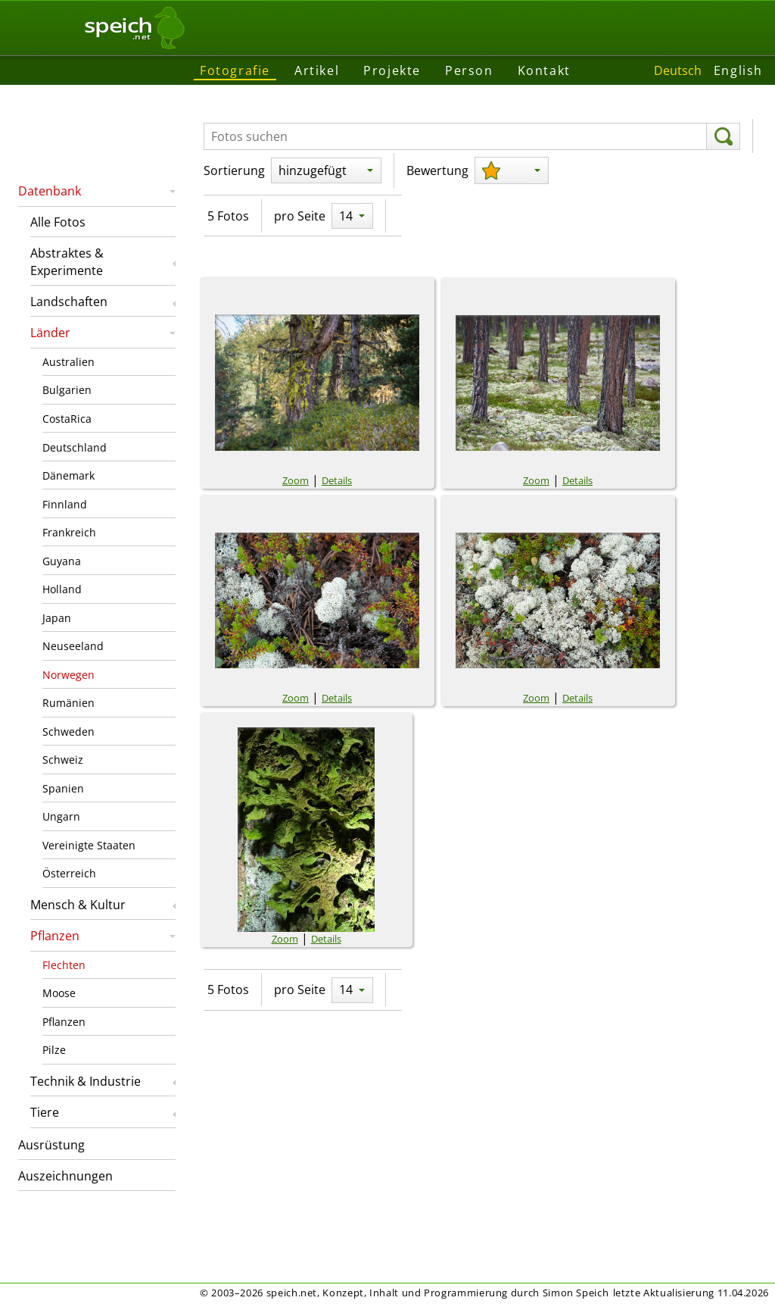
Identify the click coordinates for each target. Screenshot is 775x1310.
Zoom (295, 480)
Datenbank (49, 191)
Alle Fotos (58, 222)
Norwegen (68, 675)
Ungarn (61, 816)
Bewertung (437, 170)
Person (469, 70)
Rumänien (68, 703)
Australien (68, 362)
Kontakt (544, 70)
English (738, 70)
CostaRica (67, 418)
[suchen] (723, 136)
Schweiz (62, 759)
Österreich (69, 873)
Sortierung (234, 170)
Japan (56, 618)
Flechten (64, 965)
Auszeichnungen (65, 1176)
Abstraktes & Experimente (67, 261)
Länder (50, 332)
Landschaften (68, 301)
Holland (62, 589)
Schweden (68, 731)
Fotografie (235, 70)
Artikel (316, 70)
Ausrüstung (51, 1144)
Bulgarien (67, 390)
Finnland (64, 504)
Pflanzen (54, 935)
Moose (59, 993)
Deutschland (74, 447)
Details (337, 480)
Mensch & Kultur (78, 904)
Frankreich (69, 532)
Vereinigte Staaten (88, 845)
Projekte (392, 70)
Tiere (44, 1112)
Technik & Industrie (85, 1081)
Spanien (63, 788)
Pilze (54, 1050)
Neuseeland (73, 646)
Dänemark (68, 475)
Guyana (61, 561)
